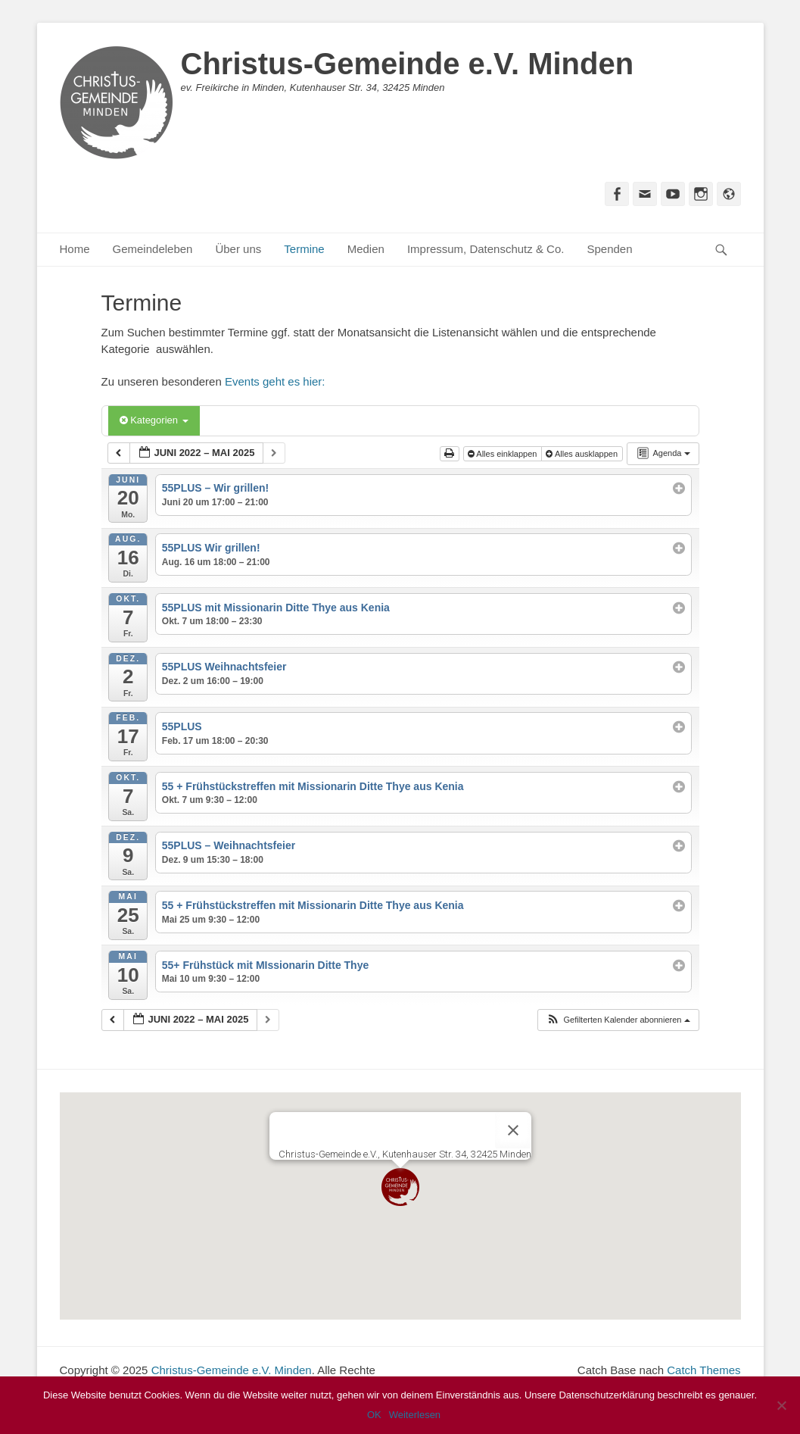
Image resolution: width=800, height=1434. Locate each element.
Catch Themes (703, 1370)
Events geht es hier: (275, 381)
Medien (365, 248)
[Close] (513, 1130)
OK (374, 1414)
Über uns (238, 248)
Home (75, 248)
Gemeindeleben (153, 248)
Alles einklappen (504, 453)
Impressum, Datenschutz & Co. (486, 248)
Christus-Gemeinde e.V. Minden (407, 63)
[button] (617, 1020)
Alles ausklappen (583, 453)
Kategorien (154, 420)
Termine (304, 248)
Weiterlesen (414, 1414)
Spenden (609, 248)
